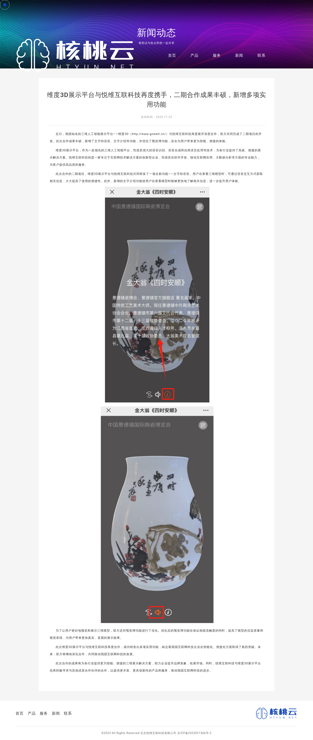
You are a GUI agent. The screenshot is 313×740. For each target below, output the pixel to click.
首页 (171, 55)
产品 (194, 55)
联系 (261, 55)
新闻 (239, 55)
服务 (216, 55)
